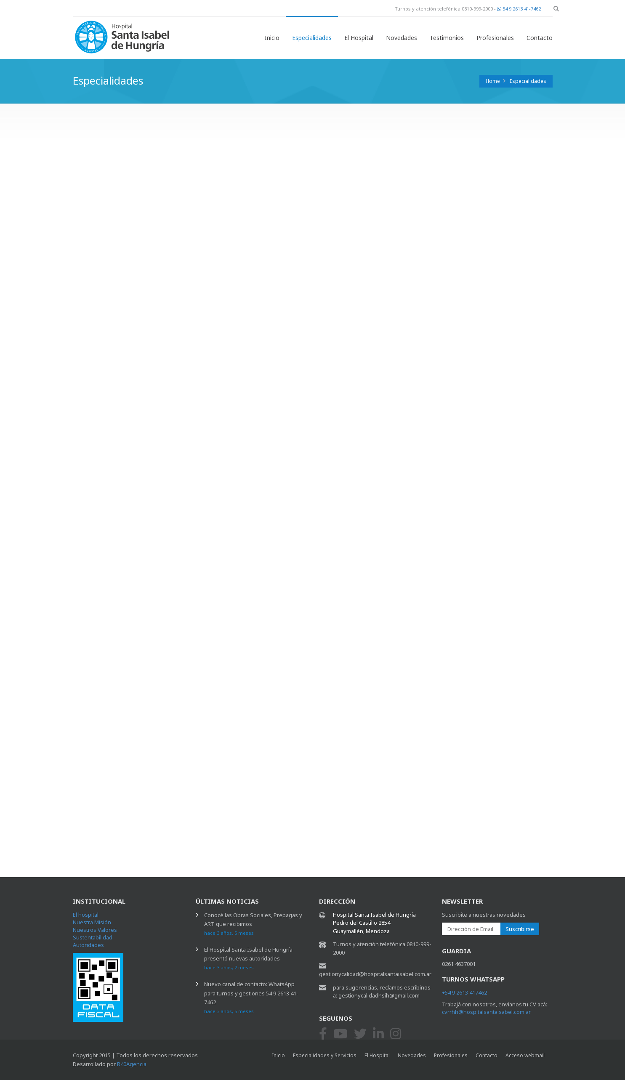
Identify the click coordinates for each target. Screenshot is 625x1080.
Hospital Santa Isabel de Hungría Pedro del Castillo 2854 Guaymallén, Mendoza (374, 923)
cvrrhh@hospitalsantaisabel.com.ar (486, 1012)
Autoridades (88, 945)
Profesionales (495, 38)
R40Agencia (131, 1064)
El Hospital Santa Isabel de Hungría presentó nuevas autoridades (248, 958)
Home (493, 81)
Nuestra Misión (92, 922)
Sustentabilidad (92, 937)
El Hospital (358, 38)
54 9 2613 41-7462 (519, 8)
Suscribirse (519, 929)
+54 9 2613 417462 (464, 992)
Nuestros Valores (95, 930)
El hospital (85, 914)
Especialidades (312, 38)
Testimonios (447, 38)
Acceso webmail (525, 1055)
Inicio (272, 38)
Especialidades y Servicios (324, 1055)
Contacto (540, 38)
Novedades (401, 38)
